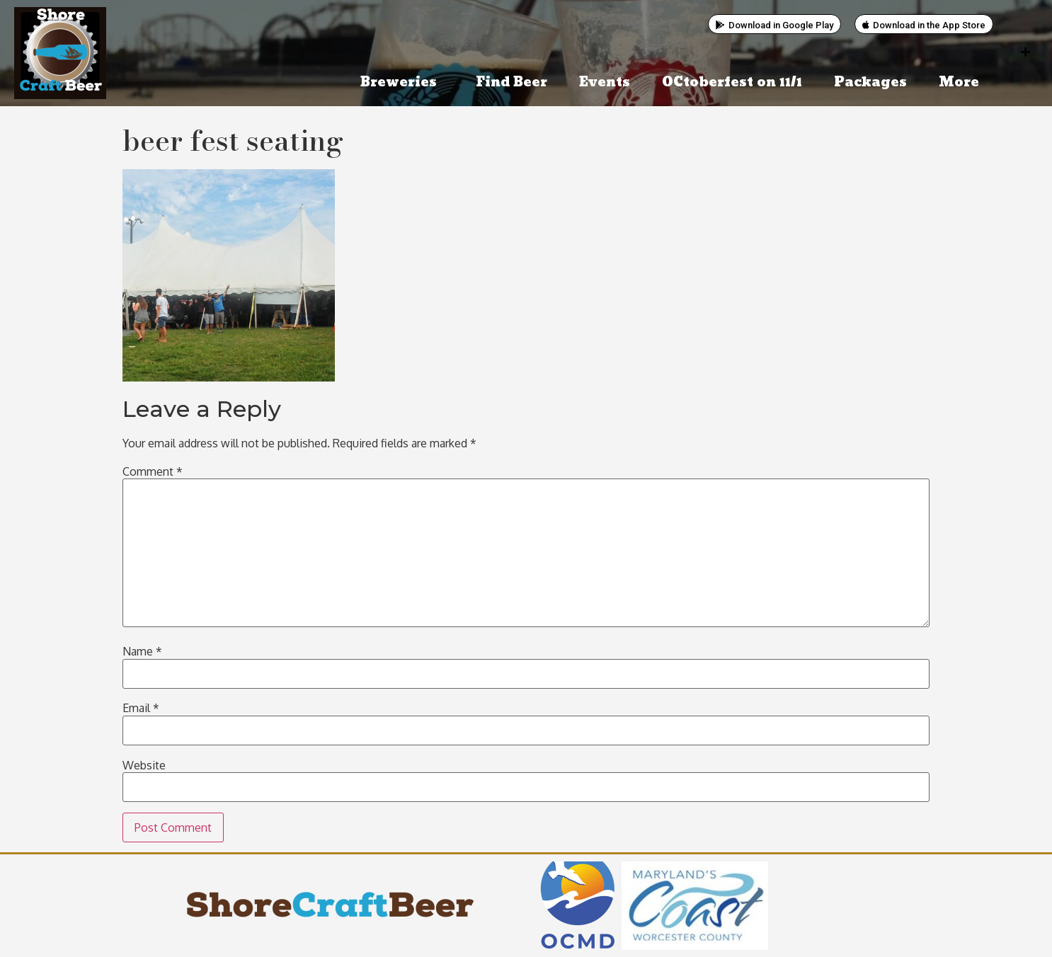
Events (604, 82)
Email (140, 708)
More (962, 82)
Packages (870, 82)
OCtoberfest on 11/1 (732, 82)
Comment (152, 471)
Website (144, 765)
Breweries (402, 82)
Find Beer (511, 82)
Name (142, 651)
